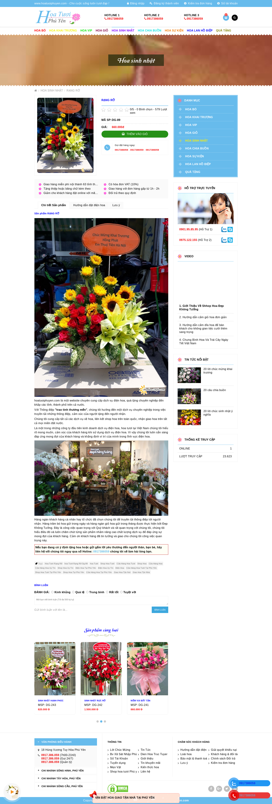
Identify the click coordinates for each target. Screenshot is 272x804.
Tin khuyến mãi (150, 762)
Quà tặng (223, 30)
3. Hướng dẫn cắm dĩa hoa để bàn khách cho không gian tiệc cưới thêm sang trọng (203, 328)
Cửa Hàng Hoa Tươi (126, 564)
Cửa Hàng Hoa (155, 564)
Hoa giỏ (102, 30)
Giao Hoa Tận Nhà (141, 572)
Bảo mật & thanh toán (194, 758)
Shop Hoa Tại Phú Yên (73, 572)
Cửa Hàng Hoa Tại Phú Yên (99, 572)
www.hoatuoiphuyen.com (50, 3)
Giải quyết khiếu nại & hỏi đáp (230, 749)
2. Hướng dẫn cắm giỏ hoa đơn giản (203, 317)
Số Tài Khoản (119, 758)
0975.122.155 (188, 239)
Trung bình (96, 592)
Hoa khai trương (63, 30)
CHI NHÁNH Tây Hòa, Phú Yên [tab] (61, 778)
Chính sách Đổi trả (223, 758)
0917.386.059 (50, 755)
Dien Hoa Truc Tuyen (154, 754)
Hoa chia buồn (149, 30)
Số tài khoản (227, 3)
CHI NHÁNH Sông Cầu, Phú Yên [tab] (62, 786)
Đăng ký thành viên (164, 3)
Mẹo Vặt (115, 767)
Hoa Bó (40, 30)
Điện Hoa (120, 568)
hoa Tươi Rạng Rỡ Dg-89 (76, 564)
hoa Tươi (94, 564)
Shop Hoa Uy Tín (65, 568)
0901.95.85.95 (188, 229)
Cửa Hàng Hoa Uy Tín (45, 568)
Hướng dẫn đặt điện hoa (196, 749)
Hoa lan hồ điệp (200, 30)
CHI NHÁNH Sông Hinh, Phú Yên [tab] (63, 770)
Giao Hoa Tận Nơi (122, 572)
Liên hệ (145, 771)
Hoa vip (86, 30)
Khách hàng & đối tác (225, 754)
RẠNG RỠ (73, 90)
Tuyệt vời (129, 592)
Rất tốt (114, 592)
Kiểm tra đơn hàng (198, 3)
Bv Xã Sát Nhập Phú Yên (126, 754)
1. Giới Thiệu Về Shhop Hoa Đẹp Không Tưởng (201, 307)
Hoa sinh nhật (123, 30)
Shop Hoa (142, 564)
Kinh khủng (62, 592)
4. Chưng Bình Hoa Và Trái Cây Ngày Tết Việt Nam (203, 341)
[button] (97, 721)
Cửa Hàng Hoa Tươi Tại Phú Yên (141, 568)
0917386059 (115, 18)
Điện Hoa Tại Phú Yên (86, 568)
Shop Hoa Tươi (107, 564)
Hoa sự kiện (174, 30)
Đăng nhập (135, 3)
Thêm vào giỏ (135, 134)
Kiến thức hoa (150, 767)
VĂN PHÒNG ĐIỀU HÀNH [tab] (57, 742)
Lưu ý (184, 762)
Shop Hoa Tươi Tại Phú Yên (48, 572)
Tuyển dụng (118, 762)
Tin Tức (146, 749)
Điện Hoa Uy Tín (105, 568)
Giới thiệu (147, 758)
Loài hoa (186, 754)
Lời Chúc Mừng (120, 749)
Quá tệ (79, 592)
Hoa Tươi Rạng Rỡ (53, 564)
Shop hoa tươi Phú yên (125, 771)
